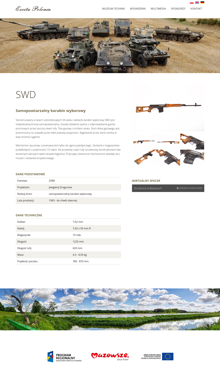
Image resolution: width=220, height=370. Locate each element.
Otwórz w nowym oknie (189, 188)
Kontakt (196, 8)
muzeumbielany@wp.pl (39, 335)
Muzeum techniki (113, 8)
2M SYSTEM (33, 314)
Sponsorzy (178, 8)
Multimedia (158, 8)
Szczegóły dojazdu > (133, 332)
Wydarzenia (138, 8)
